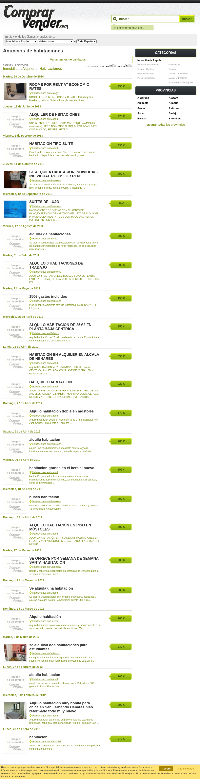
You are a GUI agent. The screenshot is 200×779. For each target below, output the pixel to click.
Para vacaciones (145, 73)
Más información (186, 768)
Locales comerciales (178, 73)
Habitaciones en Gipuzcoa (46, 566)
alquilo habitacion (44, 440)
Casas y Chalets (145, 69)
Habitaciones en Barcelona (46, 180)
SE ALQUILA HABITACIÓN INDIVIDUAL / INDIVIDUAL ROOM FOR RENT (63, 174)
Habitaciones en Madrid (45, 119)
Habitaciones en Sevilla (45, 238)
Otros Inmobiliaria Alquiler (180, 82)
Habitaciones (174, 64)
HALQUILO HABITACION (50, 382)
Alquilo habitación (45, 617)
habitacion (38, 737)
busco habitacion (44, 497)
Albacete (142, 102)
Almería (173, 102)
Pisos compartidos (146, 78)
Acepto (166, 768)
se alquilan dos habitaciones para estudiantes (58, 647)
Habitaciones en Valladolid (46, 741)
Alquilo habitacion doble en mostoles (61, 411)
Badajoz (174, 113)
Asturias (174, 108)
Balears (142, 118)
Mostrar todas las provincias (165, 124)
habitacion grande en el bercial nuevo (61, 468)
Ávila (140, 113)
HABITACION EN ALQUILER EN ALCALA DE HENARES (64, 357)
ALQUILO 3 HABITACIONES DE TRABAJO (56, 265)
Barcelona (175, 118)
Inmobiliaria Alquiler (149, 60)
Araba (141, 108)
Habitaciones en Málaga (45, 93)
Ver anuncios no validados (68, 59)
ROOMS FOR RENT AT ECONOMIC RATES (59, 87)
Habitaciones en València (46, 653)
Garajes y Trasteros (177, 78)
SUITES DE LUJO (44, 202)
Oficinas (172, 69)
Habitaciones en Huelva (45, 621)
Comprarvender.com (35, 18)
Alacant (173, 97)
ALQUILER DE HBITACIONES (54, 115)
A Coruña (143, 97)
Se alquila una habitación (51, 588)
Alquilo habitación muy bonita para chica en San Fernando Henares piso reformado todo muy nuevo (61, 707)
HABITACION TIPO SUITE (51, 144)
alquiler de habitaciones (50, 234)
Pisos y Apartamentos (148, 64)
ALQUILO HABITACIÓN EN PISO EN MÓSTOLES (60, 527)
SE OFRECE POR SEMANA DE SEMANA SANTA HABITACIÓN (64, 560)
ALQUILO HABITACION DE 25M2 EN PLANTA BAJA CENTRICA (60, 327)
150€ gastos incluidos (48, 296)
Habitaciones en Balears (45, 333)
